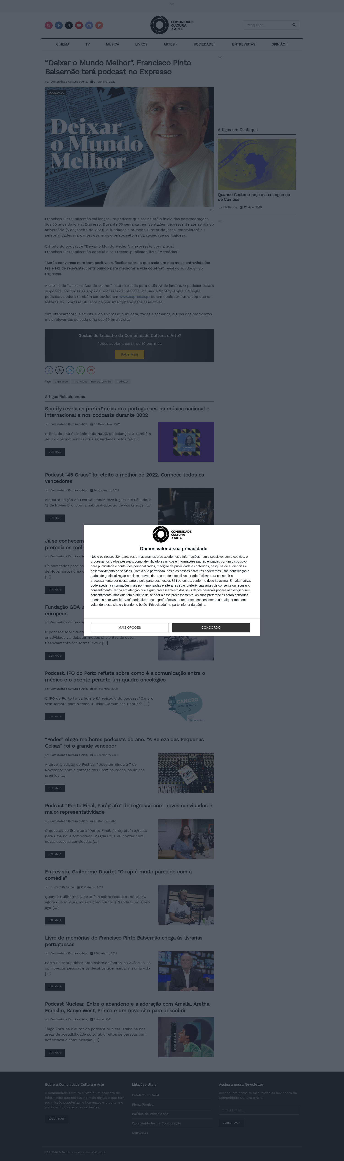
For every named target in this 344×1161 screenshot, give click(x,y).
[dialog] (172, 580)
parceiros (128, 556)
